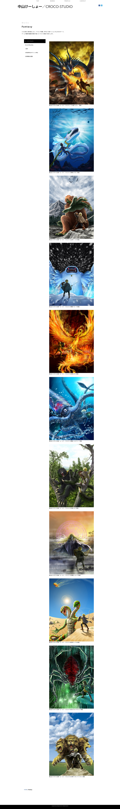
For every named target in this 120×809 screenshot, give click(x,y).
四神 (26, 50)
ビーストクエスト (29, 43)
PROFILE (67, 11)
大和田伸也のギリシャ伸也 (31, 54)
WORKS (52, 11)
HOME (25, 791)
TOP (37, 11)
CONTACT (82, 11)
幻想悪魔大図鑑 (29, 58)
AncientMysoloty (29, 47)
